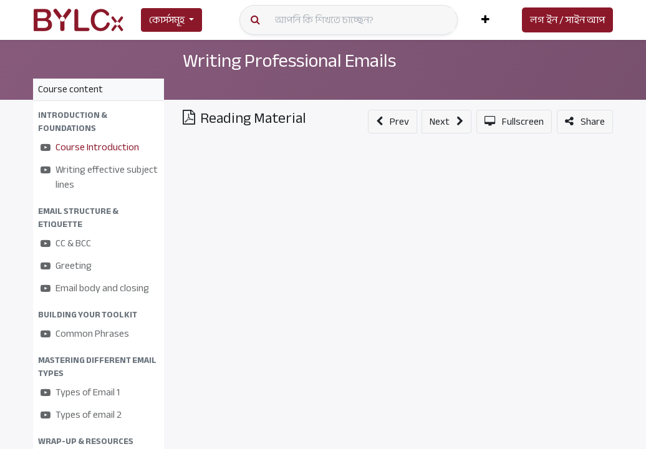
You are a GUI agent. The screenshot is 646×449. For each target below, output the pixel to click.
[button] (485, 19)
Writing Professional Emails (289, 61)
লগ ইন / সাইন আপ (567, 20)
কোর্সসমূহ (167, 20)
